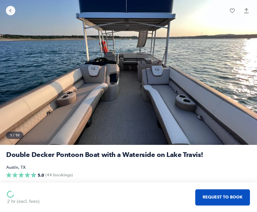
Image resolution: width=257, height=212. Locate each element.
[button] (232, 10)
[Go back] (10, 10)
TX (23, 167)
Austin (12, 167)
